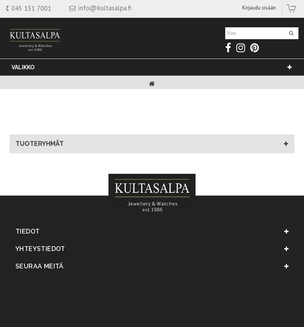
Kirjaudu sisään (259, 7)
